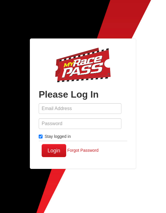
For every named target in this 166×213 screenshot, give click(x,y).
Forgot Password (83, 150)
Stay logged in (55, 136)
